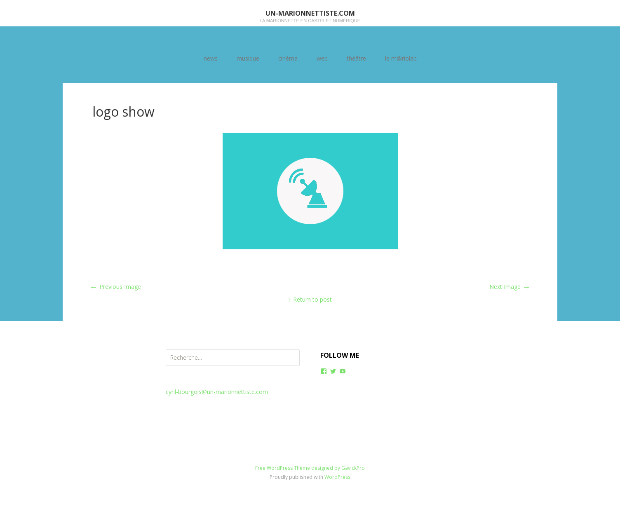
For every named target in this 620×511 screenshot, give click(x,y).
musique (248, 58)
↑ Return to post (310, 299)
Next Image (510, 287)
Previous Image (115, 287)
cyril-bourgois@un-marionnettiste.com (217, 392)
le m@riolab (401, 58)
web (322, 58)
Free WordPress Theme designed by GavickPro (310, 467)
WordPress (337, 477)
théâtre (356, 58)
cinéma (288, 58)
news (211, 58)
